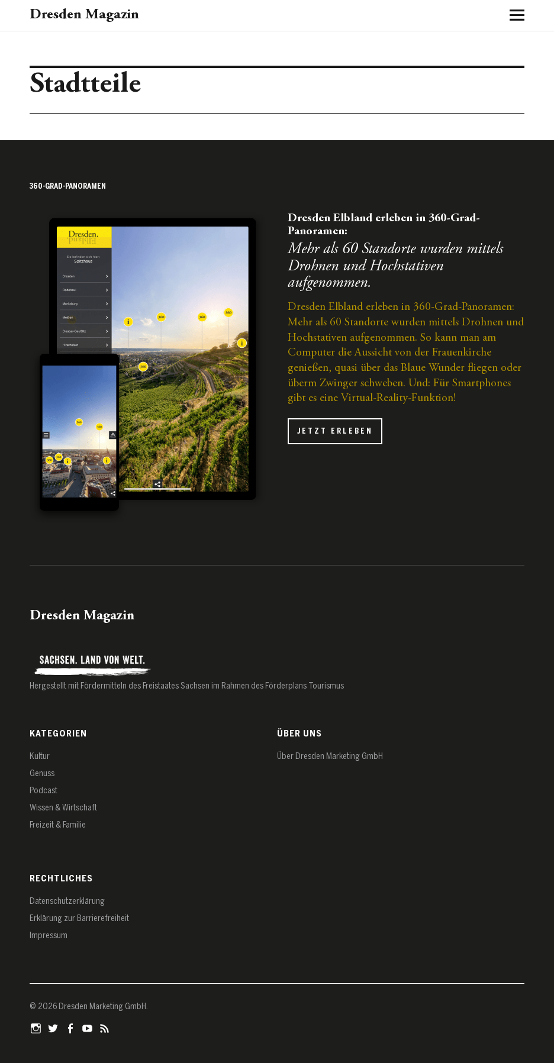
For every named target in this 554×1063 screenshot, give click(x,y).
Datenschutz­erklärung (67, 901)
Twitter (54, 1027)
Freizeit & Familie (58, 825)
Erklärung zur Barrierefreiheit (79, 918)
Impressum (48, 935)
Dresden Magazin (84, 15)
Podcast (43, 791)
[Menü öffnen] (512, 15)
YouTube (89, 1027)
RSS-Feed (106, 1027)
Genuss (42, 773)
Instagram (37, 1027)
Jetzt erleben (335, 431)
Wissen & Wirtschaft (63, 808)
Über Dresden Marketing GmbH (330, 756)
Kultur (40, 756)
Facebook (71, 1027)
